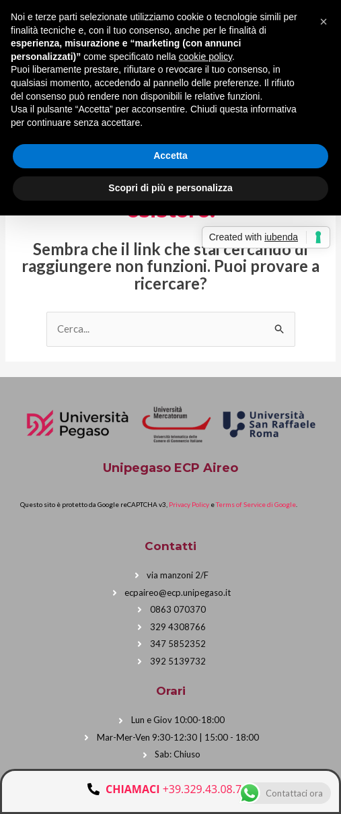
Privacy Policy (189, 504)
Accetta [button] (170, 155)
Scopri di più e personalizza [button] (170, 187)
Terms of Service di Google (256, 504)
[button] (323, 21)
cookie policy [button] (205, 56)
